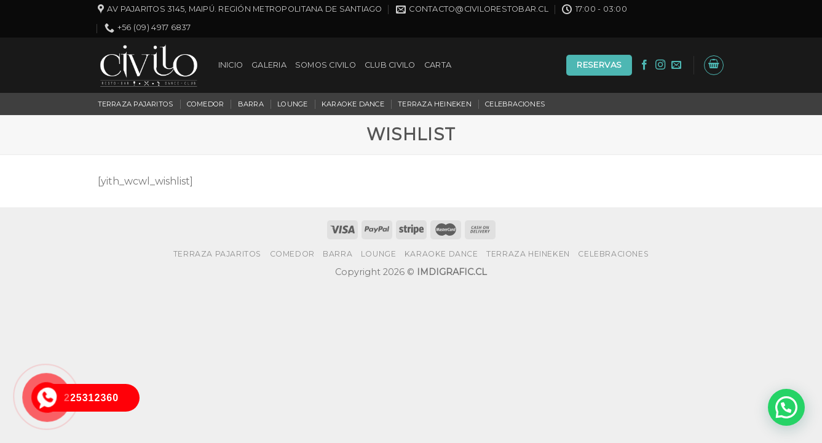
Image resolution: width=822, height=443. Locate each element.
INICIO (230, 65)
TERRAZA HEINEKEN (435, 104)
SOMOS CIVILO (325, 65)
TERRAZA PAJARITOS (135, 104)
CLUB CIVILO (390, 65)
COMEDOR (205, 104)
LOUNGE (292, 104)
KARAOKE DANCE (353, 104)
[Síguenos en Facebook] (644, 65)
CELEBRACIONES (515, 104)
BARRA (251, 104)
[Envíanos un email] (676, 65)
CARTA (437, 65)
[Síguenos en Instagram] (660, 65)
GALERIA (269, 65)
